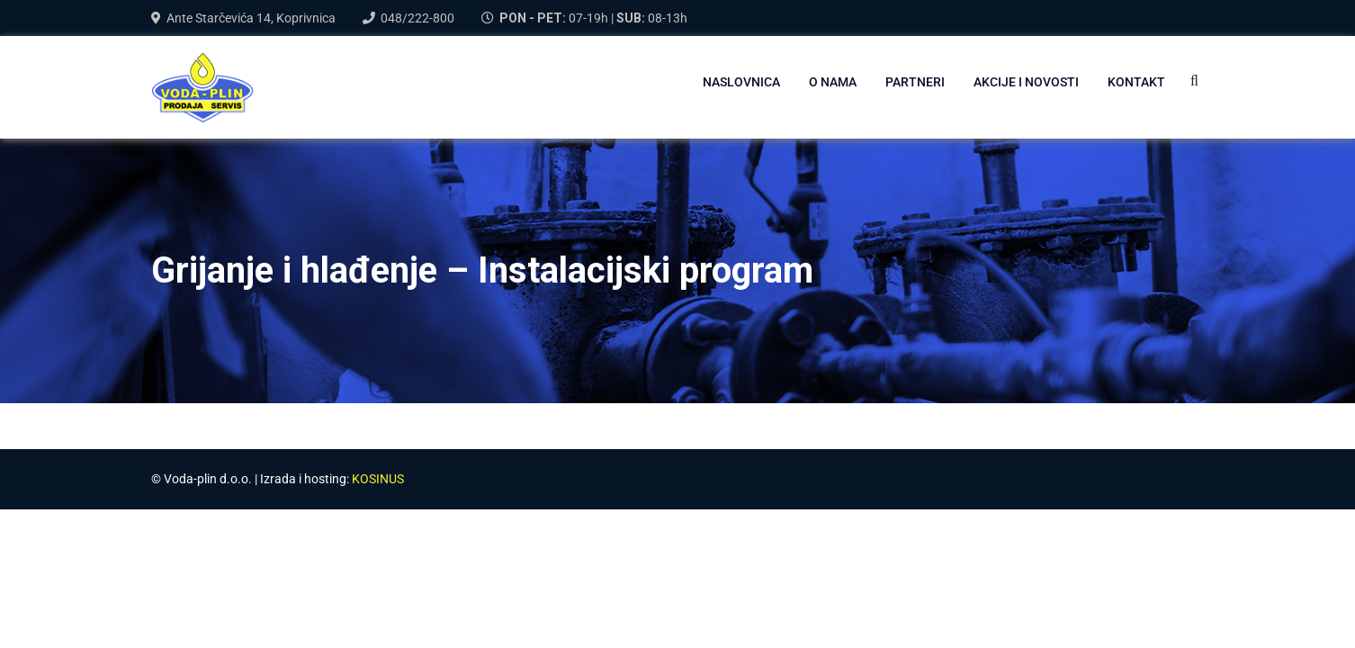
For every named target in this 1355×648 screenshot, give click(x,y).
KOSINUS (378, 479)
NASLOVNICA (741, 82)
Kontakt (1136, 82)
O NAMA (833, 82)
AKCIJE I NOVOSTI (1026, 82)
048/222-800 (417, 18)
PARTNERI (915, 82)
